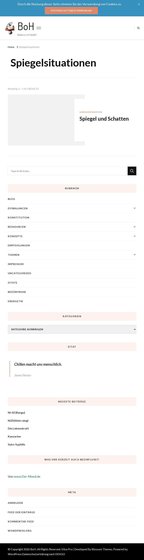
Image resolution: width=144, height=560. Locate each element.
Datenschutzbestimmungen (71, 10)
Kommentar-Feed (21, 521)
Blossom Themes (102, 549)
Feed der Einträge (21, 512)
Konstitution (18, 217)
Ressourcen (17, 226)
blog (11, 198)
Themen (14, 254)
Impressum (16, 264)
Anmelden (15, 502)
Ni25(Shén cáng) (18, 420)
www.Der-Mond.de (27, 476)
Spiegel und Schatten (104, 118)
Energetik (15, 301)
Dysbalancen (18, 208)
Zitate (12, 282)
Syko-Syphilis (16, 444)
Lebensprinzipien (91, 112)
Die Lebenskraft (18, 428)
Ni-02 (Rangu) (16, 412)
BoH (25, 26)
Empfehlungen (19, 245)
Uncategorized (19, 273)
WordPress (14, 554)
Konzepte (15, 236)
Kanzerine (14, 436)
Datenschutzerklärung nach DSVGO (43, 554)
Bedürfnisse (17, 291)
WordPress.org (20, 530)
